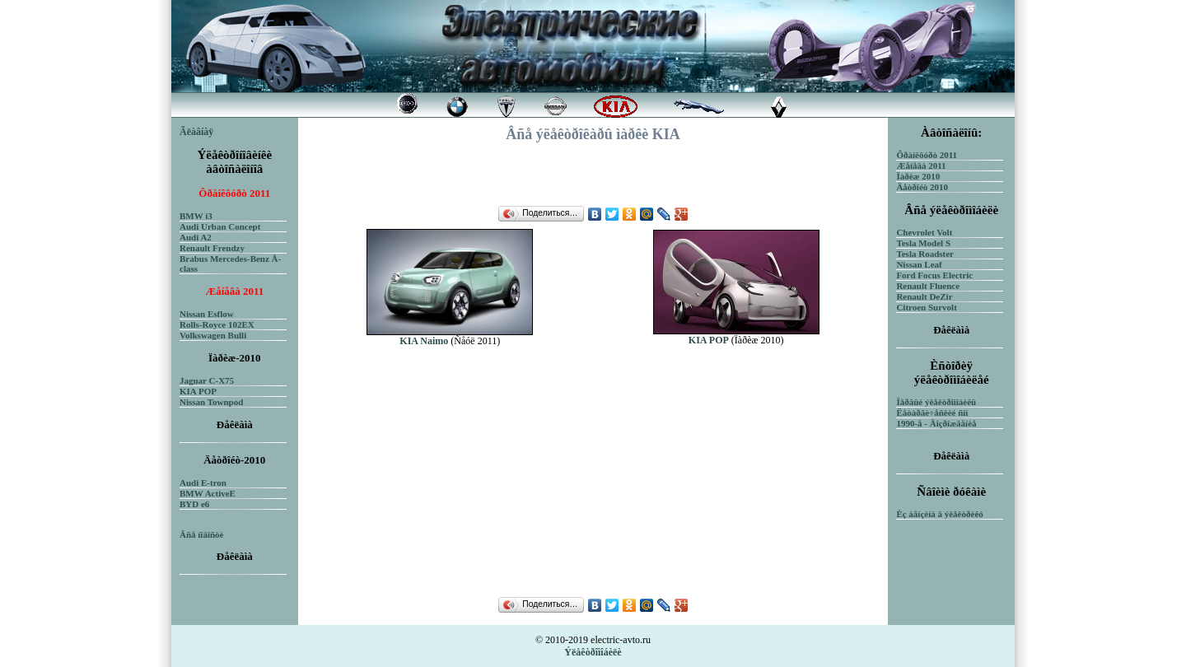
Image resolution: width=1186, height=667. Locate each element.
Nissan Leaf (918, 264)
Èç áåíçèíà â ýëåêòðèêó (939, 514)
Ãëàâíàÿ (196, 132)
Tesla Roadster (925, 254)
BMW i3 (196, 216)
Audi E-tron (203, 482)
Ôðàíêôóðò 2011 (926, 155)
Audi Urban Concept (220, 226)
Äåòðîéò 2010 (922, 187)
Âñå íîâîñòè (201, 534)
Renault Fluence (928, 286)
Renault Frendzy (212, 248)
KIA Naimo (423, 341)
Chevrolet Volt (924, 232)
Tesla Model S (923, 243)
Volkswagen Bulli (213, 335)
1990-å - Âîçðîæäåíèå (936, 423)
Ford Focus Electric (934, 275)
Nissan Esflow (207, 314)
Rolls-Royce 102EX (217, 324)
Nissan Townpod (211, 402)
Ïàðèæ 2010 (918, 176)
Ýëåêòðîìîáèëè (592, 652)
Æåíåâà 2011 (921, 165)
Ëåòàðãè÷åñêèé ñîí (932, 412)
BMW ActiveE (208, 493)
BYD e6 (194, 504)
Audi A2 (196, 237)
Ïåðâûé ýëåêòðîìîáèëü (936, 402)
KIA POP (198, 391)
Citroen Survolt (926, 307)
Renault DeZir (924, 296)
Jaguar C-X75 (207, 380)
